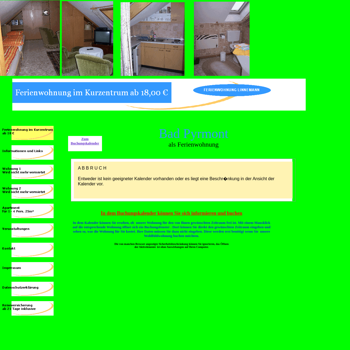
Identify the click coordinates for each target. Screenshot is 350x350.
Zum (85, 139)
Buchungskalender (85, 143)
